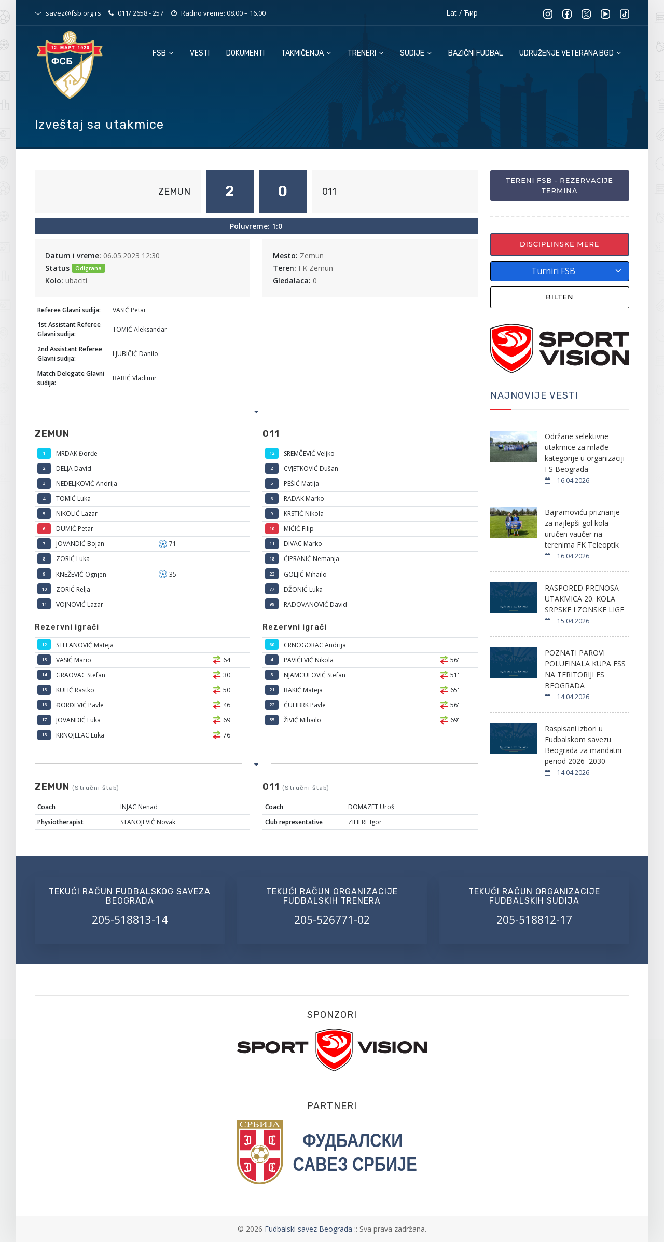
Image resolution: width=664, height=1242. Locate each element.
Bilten (560, 297)
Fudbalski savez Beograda (309, 1229)
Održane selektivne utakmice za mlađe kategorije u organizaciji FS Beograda (585, 452)
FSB (163, 53)
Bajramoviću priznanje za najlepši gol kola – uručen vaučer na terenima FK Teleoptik (582, 528)
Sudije (416, 53)
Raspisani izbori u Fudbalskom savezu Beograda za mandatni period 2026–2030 (583, 745)
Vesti (200, 53)
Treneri (365, 53)
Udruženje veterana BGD (570, 53)
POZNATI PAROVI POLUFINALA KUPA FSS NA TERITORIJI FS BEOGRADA (585, 669)
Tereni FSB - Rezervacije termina (559, 185)
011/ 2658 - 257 (140, 13)
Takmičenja (306, 53)
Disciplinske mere (560, 244)
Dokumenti (245, 53)
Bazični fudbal (475, 53)
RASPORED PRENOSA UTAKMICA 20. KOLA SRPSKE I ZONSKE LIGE (584, 599)
